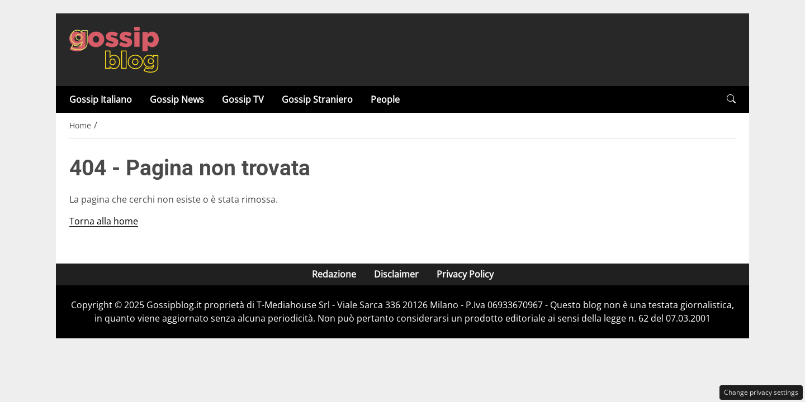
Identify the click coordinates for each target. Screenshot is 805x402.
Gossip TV (243, 99)
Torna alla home (103, 221)
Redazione (334, 274)
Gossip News (177, 99)
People (385, 99)
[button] (731, 99)
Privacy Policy (465, 274)
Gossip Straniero (317, 99)
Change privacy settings (761, 392)
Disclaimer (396, 274)
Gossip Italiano (100, 99)
